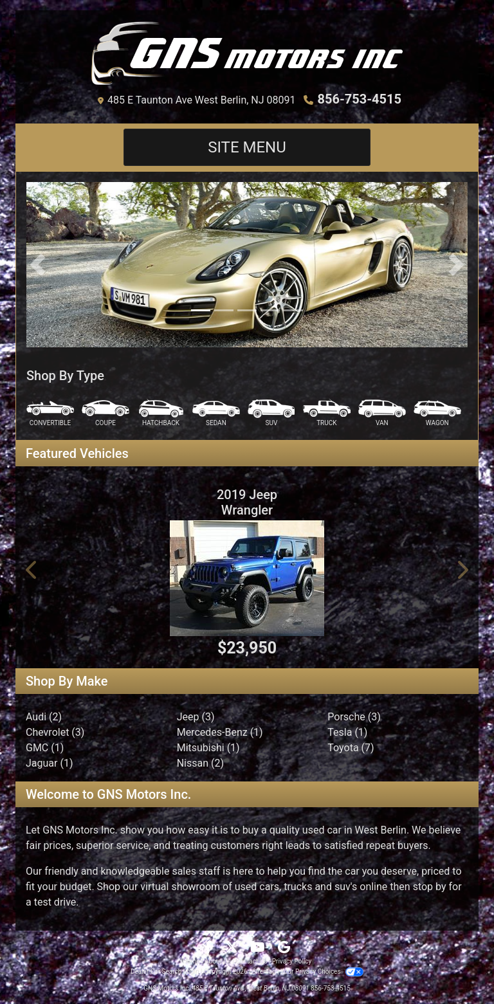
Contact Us (251, 961)
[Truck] (327, 413)
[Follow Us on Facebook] (209, 948)
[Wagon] (437, 413)
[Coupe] (105, 413)
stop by (429, 887)
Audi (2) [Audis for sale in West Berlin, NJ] (44, 717)
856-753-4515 (359, 99)
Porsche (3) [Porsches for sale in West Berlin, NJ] (353, 717)
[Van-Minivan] (382, 413)
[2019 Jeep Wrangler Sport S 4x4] (247, 578)
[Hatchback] (161, 413)
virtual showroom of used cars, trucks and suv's (248, 887)
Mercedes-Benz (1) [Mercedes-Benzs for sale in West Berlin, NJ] (220, 732)
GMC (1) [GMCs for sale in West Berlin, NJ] (45, 748)
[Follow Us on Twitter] (233, 948)
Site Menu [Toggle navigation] (247, 147)
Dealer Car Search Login (165, 971)
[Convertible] (50, 413)
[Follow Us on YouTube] (259, 948)
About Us (218, 961)
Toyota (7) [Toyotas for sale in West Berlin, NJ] (350, 748)
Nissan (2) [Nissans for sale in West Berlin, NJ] (200, 763)
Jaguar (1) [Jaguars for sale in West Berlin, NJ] (49, 763)
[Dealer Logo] (247, 53)
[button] (37, 264)
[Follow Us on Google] (284, 948)
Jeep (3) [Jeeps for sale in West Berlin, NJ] (196, 717)
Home (191, 961)
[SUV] (271, 413)
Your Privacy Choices (321, 971)
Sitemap (264, 971)
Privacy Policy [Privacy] (292, 961)
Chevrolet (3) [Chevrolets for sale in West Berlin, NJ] (55, 732)
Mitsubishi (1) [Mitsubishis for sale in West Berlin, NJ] (208, 748)
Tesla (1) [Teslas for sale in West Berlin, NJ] (347, 732)
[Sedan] (216, 413)
